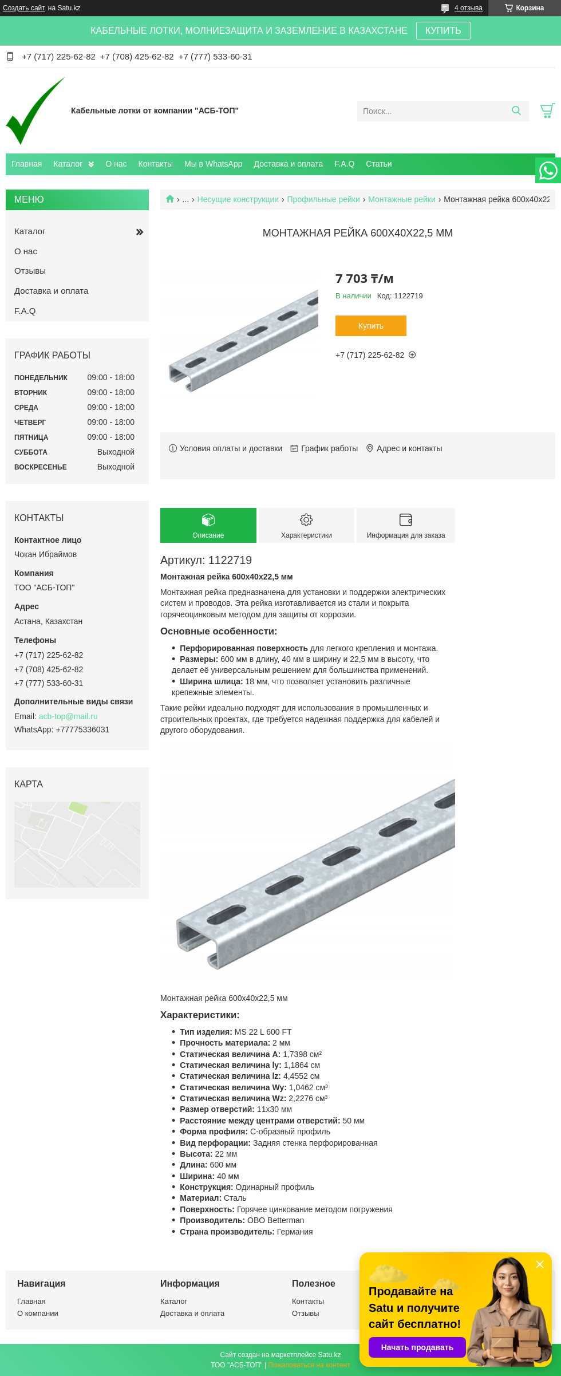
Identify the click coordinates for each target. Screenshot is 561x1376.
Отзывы (30, 270)
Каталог (67, 163)
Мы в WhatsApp (213, 163)
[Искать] (516, 111)
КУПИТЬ (443, 31)
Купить (371, 325)
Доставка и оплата (288, 163)
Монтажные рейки (402, 199)
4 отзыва (469, 8)
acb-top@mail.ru (68, 716)
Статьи (379, 163)
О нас (116, 163)
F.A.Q (344, 163)
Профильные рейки (323, 199)
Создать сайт (24, 8)
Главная (26, 163)
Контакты (156, 163)
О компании (37, 1313)
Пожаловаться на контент (309, 1365)
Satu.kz (329, 1355)
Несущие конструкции (238, 199)
